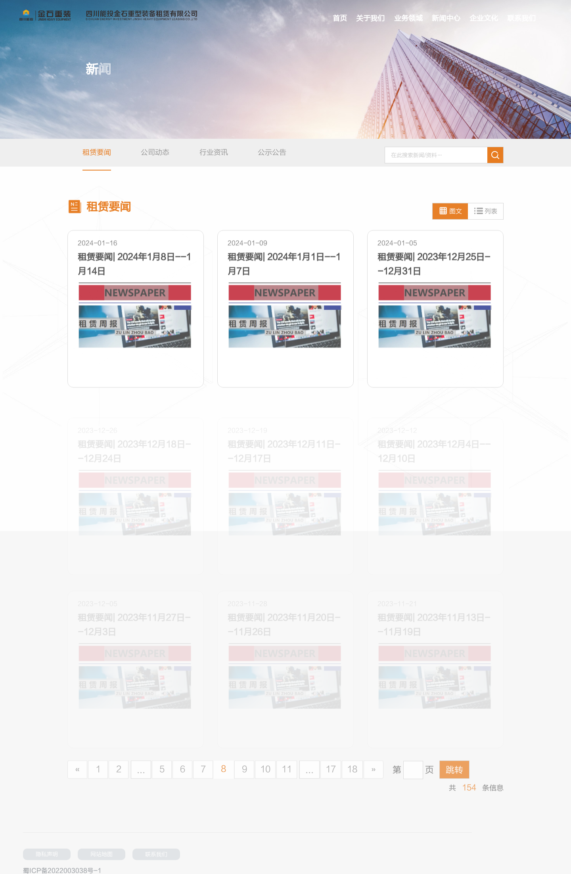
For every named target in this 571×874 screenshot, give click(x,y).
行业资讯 (213, 152)
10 (265, 775)
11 (287, 775)
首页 (340, 18)
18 (352, 775)
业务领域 (408, 18)
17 (331, 775)
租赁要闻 (96, 152)
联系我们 (521, 18)
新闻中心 (446, 18)
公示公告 (272, 152)
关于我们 (370, 18)
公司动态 (155, 152)
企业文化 (483, 18)
